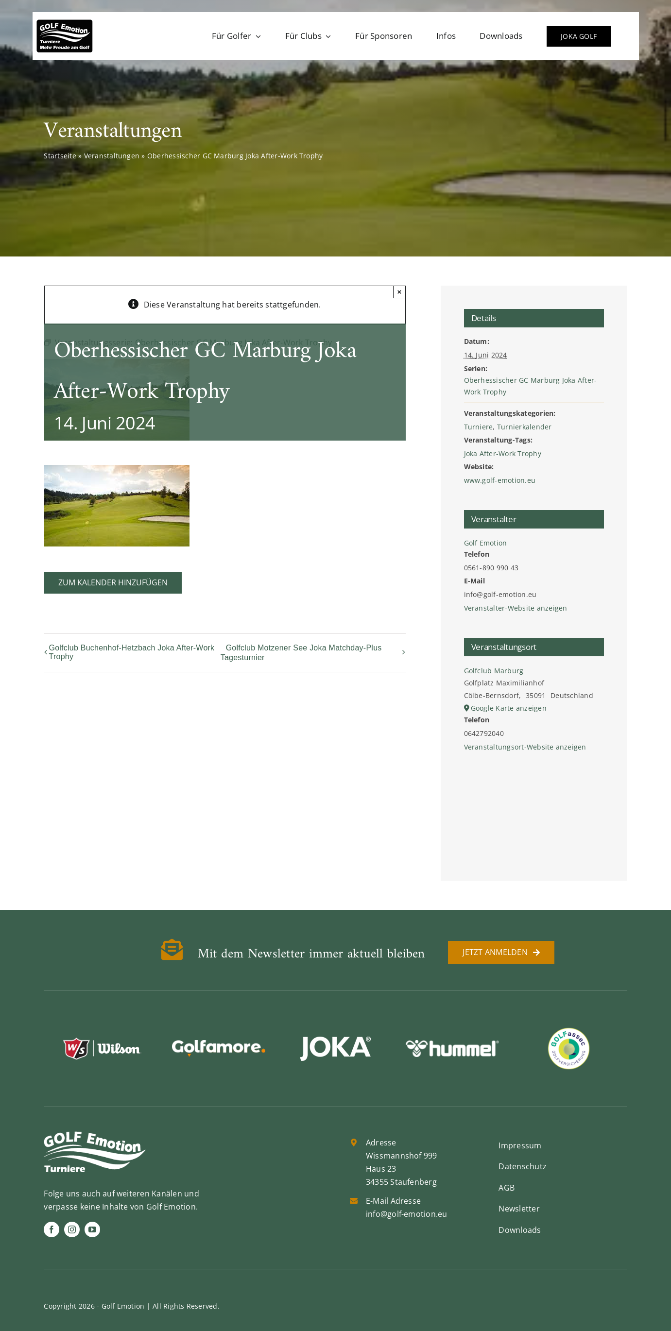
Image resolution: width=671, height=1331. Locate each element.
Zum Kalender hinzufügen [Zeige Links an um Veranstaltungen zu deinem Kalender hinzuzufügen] (113, 582)
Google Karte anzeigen (509, 708)
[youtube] (92, 1229)
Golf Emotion (485, 542)
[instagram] (72, 1229)
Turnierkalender (524, 426)
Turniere (478, 426)
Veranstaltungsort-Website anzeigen (525, 746)
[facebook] (51, 1229)
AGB (507, 1187)
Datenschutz (523, 1166)
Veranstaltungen (112, 155)
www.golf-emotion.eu (500, 480)
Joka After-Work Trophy (502, 453)
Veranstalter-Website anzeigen (516, 608)
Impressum (520, 1145)
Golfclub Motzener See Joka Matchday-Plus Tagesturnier (301, 653)
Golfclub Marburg (494, 670)
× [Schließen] (399, 292)
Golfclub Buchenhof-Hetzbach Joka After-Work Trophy (132, 652)
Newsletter (519, 1208)
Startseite (60, 155)
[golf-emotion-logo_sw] (64, 23)
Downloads (520, 1230)
